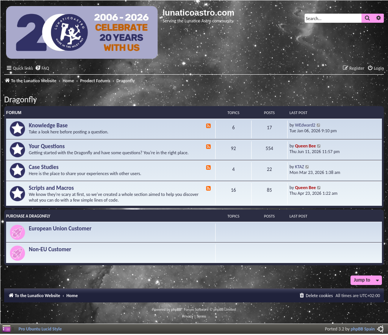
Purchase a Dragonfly (28, 216)
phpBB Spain (363, 329)
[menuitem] (42, 68)
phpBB (176, 309)
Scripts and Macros (51, 188)
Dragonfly (20, 99)
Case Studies (43, 167)
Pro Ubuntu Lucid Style (40, 329)
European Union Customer (60, 228)
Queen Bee (305, 146)
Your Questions (47, 146)
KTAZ (299, 166)
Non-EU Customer (50, 249)
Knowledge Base (48, 125)
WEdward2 (305, 125)
